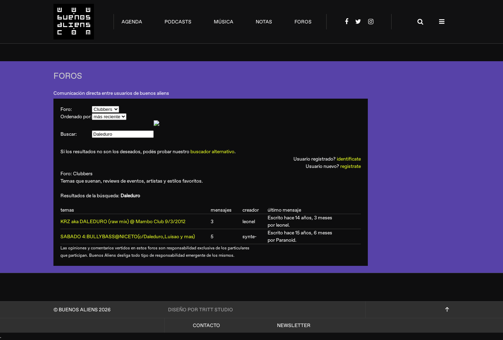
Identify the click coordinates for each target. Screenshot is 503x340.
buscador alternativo (212, 152)
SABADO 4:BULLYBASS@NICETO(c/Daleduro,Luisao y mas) (127, 237)
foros (303, 22)
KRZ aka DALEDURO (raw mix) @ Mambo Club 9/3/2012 (122, 222)
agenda (132, 22)
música (223, 22)
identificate (349, 159)
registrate (350, 166)
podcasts (178, 22)
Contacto (206, 325)
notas (264, 22)
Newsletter (294, 325)
